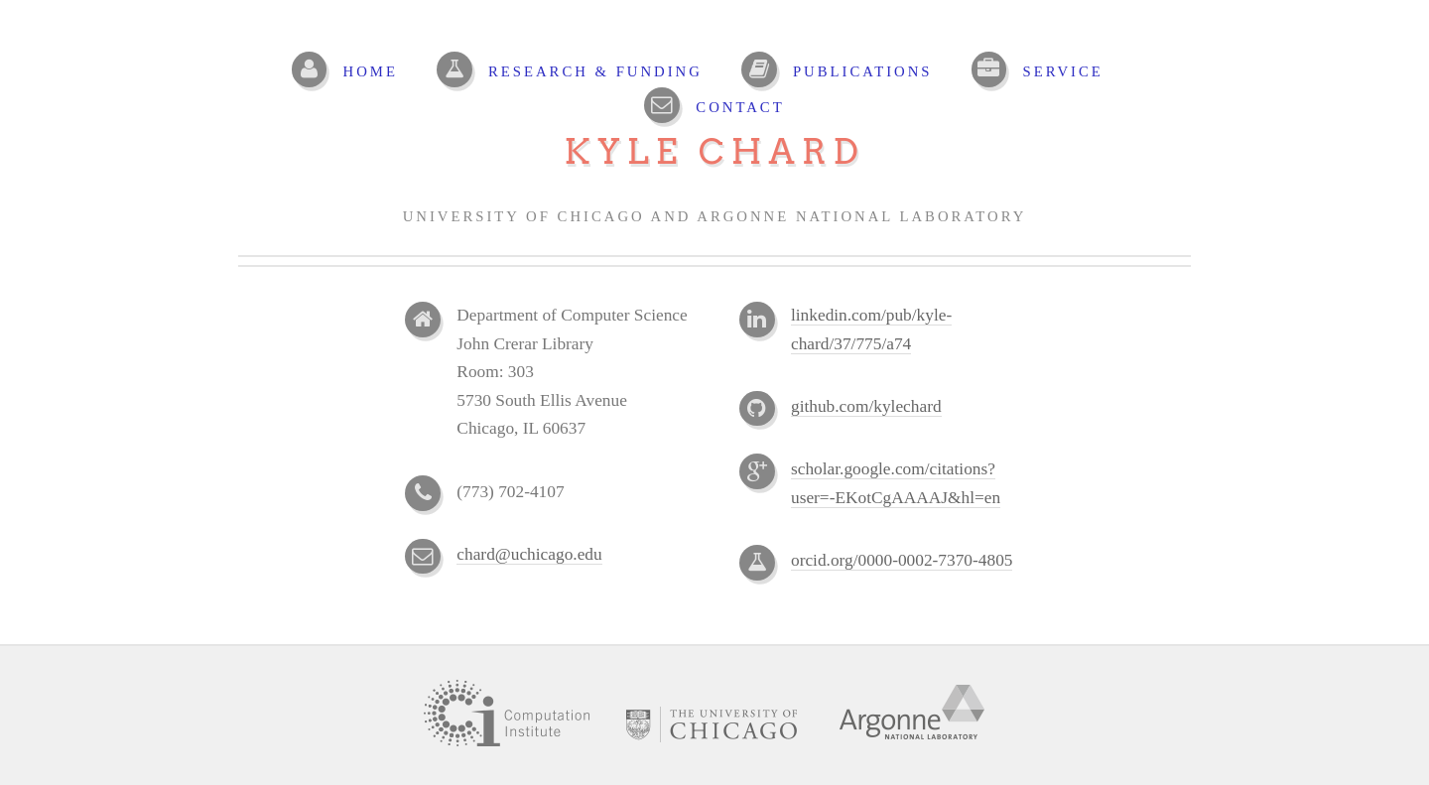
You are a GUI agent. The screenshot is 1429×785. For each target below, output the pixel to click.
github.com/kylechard (866, 406)
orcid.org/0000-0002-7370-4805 (901, 560)
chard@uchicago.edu (528, 554)
